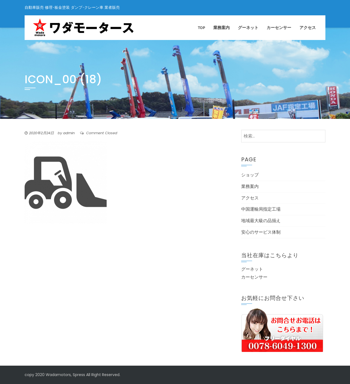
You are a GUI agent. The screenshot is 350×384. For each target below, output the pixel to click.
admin (69, 133)
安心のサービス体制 (261, 232)
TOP (201, 27)
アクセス (307, 27)
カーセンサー (279, 27)
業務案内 (221, 27)
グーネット (248, 27)
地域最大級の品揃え (261, 220)
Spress (79, 374)
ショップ (250, 175)
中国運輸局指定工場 (261, 209)
